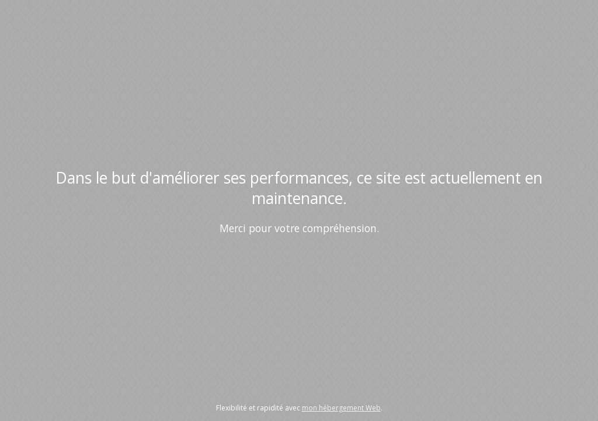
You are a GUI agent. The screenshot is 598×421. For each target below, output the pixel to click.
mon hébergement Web (341, 408)
